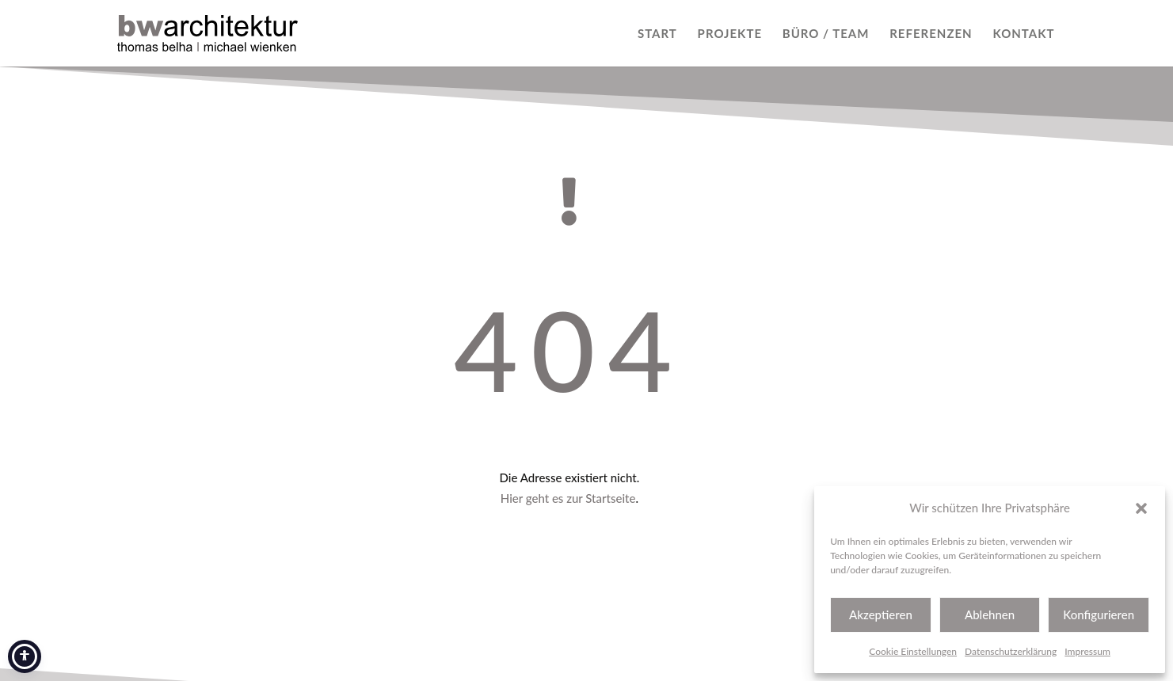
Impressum (1087, 651)
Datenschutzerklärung (1011, 651)
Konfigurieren (1098, 614)
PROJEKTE (730, 34)
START (657, 34)
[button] (1141, 508)
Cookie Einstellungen (913, 651)
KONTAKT (1023, 34)
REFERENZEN (930, 34)
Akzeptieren (880, 614)
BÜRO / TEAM (826, 34)
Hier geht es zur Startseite (568, 498)
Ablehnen (990, 614)
